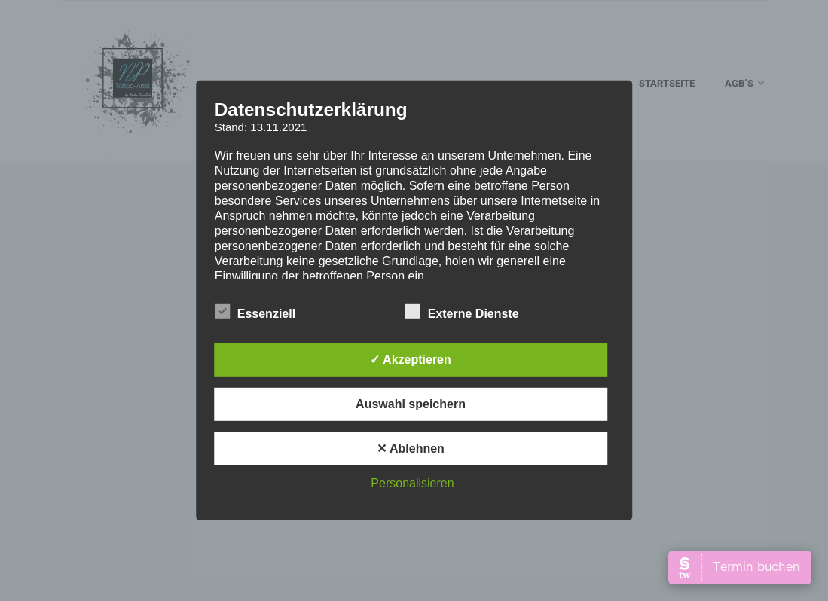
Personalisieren (412, 483)
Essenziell (255, 312)
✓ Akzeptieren (410, 359)
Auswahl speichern (411, 404)
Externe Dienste (462, 312)
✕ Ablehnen (411, 448)
